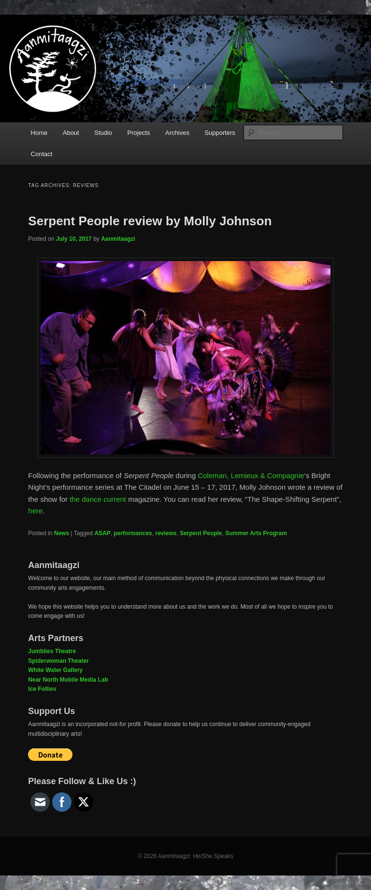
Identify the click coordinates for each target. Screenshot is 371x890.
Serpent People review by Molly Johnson (149, 221)
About (71, 132)
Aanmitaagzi (118, 238)
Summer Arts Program (256, 533)
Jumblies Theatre (52, 651)
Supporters (219, 132)
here (35, 511)
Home (39, 132)
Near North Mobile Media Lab (68, 679)
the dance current (98, 499)
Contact (42, 154)
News (61, 533)
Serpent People (201, 533)
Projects (139, 132)
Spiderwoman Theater (58, 660)
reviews (165, 533)
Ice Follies (42, 689)
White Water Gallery (55, 670)
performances (133, 533)
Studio (103, 132)
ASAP (102, 533)
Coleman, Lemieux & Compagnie (251, 475)
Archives (177, 132)
